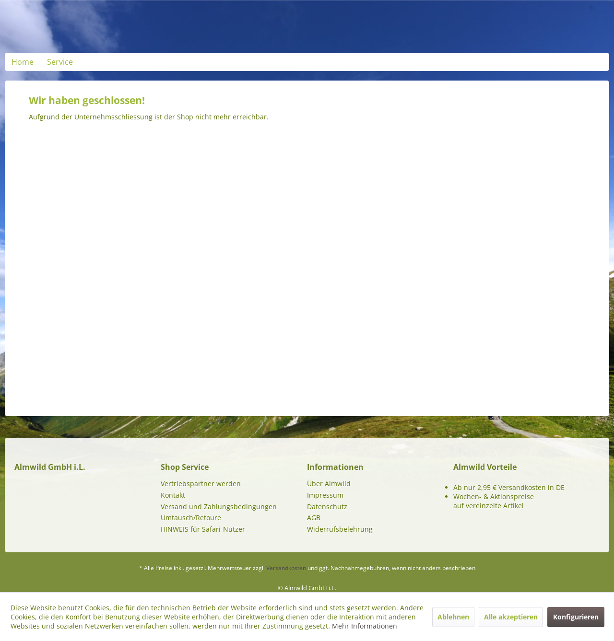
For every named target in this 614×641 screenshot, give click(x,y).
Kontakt (173, 495)
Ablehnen (453, 616)
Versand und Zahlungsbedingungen (219, 506)
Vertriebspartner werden (201, 483)
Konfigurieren (576, 616)
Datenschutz (327, 506)
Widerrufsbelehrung (340, 529)
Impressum (325, 495)
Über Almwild (329, 483)
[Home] (22, 62)
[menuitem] (22, 62)
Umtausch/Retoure (191, 517)
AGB (313, 517)
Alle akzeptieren (511, 616)
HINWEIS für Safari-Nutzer (203, 529)
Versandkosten (286, 568)
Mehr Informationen (364, 625)
